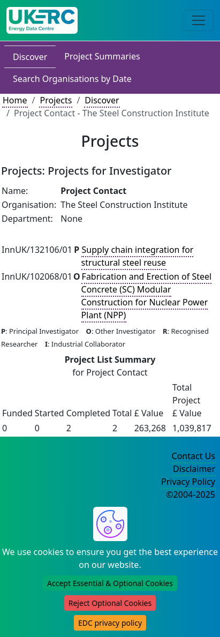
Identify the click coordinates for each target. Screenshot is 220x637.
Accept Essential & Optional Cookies (110, 583)
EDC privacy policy (110, 623)
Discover (30, 57)
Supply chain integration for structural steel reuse (137, 256)
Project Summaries (102, 56)
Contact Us (193, 456)
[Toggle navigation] (199, 20)
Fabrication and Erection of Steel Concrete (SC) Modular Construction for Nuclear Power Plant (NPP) (146, 296)
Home (15, 100)
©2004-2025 (190, 494)
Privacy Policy (188, 482)
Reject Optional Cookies (110, 603)
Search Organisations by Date (72, 79)
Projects (56, 100)
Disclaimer (194, 469)
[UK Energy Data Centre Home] (42, 20)
